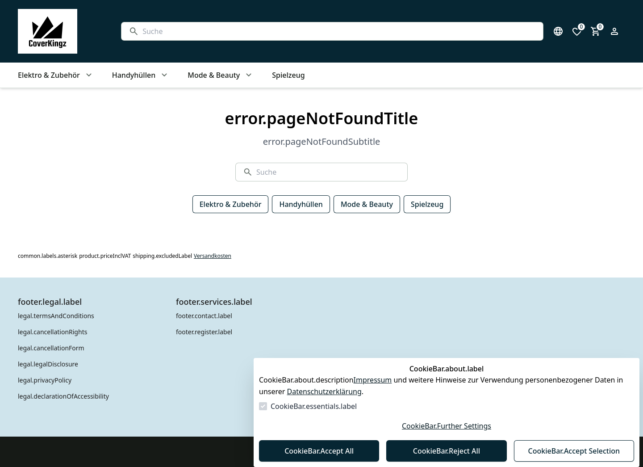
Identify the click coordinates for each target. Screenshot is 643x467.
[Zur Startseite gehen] (61, 31)
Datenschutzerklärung (324, 391)
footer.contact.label (204, 315)
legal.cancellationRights (52, 332)
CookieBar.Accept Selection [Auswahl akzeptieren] (574, 451)
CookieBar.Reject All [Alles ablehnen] (446, 451)
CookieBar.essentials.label (314, 406)
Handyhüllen (300, 204)
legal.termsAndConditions (56, 315)
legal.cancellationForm (51, 348)
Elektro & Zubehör (231, 204)
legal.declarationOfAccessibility (63, 396)
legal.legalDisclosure (48, 364)
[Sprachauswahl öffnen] (558, 31)
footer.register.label (204, 332)
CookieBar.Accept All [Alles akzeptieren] (319, 451)
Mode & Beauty (367, 204)
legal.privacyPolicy (44, 380)
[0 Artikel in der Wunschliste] (577, 31)
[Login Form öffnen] (614, 31)
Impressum (373, 380)
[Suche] (339, 31)
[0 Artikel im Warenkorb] (596, 31)
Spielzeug (427, 204)
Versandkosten (212, 256)
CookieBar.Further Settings (446, 426)
